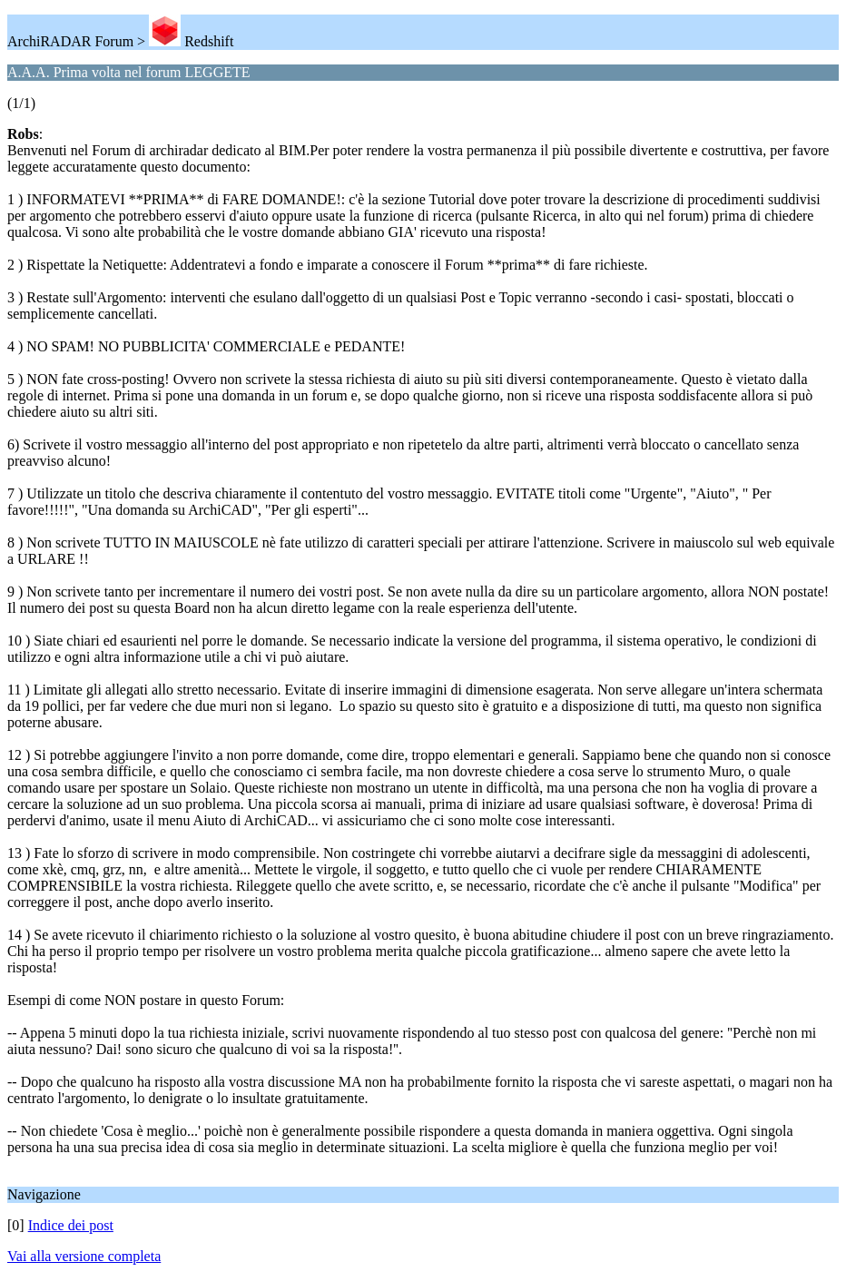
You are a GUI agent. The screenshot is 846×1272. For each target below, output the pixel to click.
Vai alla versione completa (84, 1256)
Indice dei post (70, 1225)
